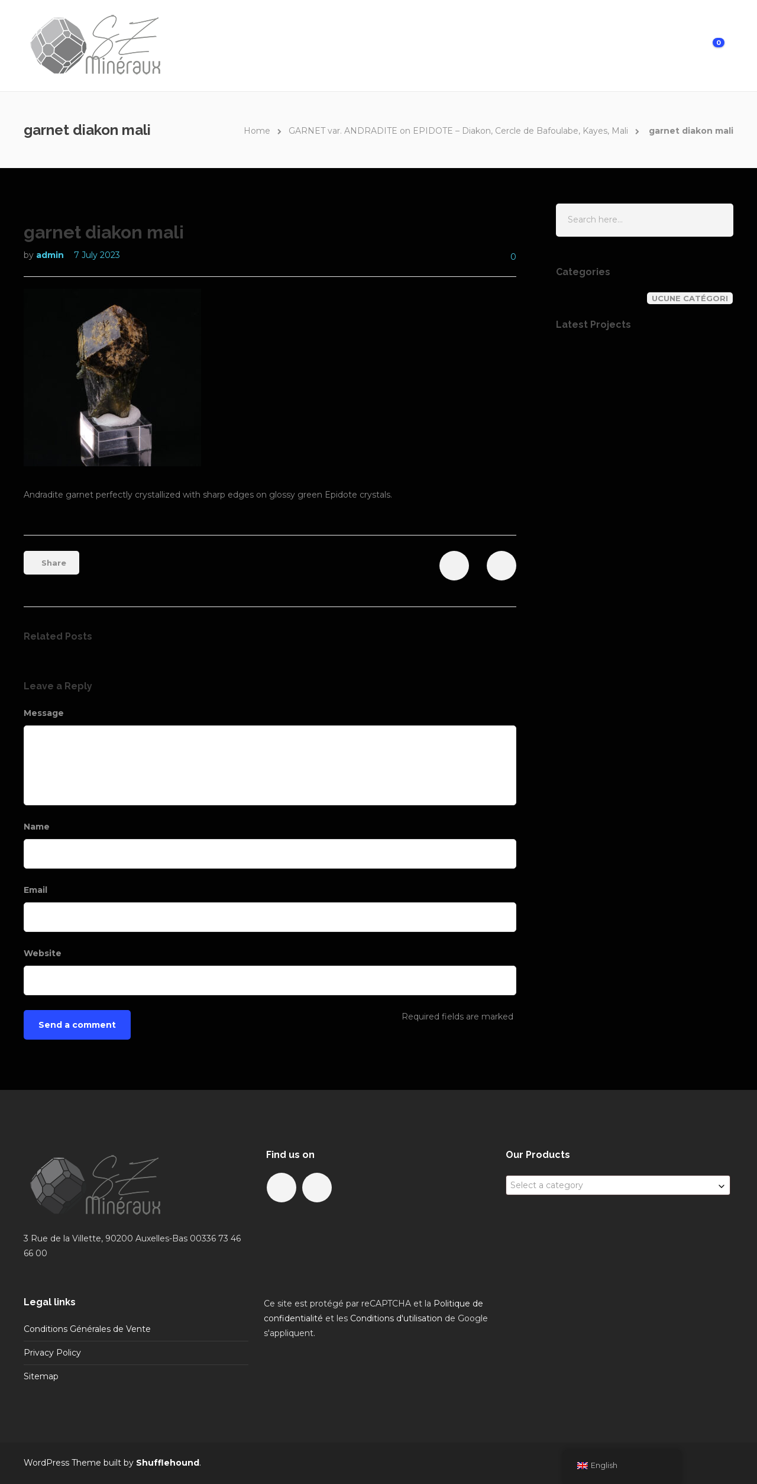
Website (43, 953)
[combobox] (618, 1185)
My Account (641, 45)
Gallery (453, 45)
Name (38, 826)
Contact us (571, 45)
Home (407, 45)
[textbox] (618, 1185)
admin (51, 255)
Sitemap (41, 1376)
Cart (695, 45)
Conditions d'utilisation (396, 1318)
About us (507, 45)
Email (37, 890)
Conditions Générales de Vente (87, 1329)
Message (45, 713)
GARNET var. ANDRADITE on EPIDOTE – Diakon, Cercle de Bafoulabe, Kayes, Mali (458, 130)
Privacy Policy (52, 1352)
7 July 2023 (97, 255)
